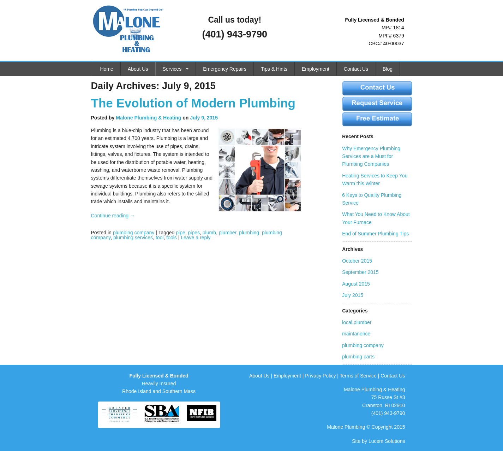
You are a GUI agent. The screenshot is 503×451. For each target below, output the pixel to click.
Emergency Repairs (224, 69)
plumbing (249, 232)
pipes (194, 232)
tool (160, 237)
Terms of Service (358, 376)
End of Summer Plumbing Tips (375, 233)
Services (171, 69)
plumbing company (134, 232)
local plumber (356, 322)
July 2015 (352, 295)
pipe (180, 232)
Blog (388, 69)
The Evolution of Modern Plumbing (193, 103)
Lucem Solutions (387, 441)
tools (171, 237)
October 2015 (357, 261)
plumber (227, 232)
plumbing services (133, 237)
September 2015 (360, 272)
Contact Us (356, 69)
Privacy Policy (320, 376)
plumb (209, 232)
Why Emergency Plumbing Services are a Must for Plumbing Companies (371, 156)
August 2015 (356, 284)
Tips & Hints (274, 69)
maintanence (356, 333)
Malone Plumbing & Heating (148, 118)
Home (106, 69)
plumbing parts (358, 356)
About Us (138, 69)
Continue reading (113, 215)
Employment (315, 69)
